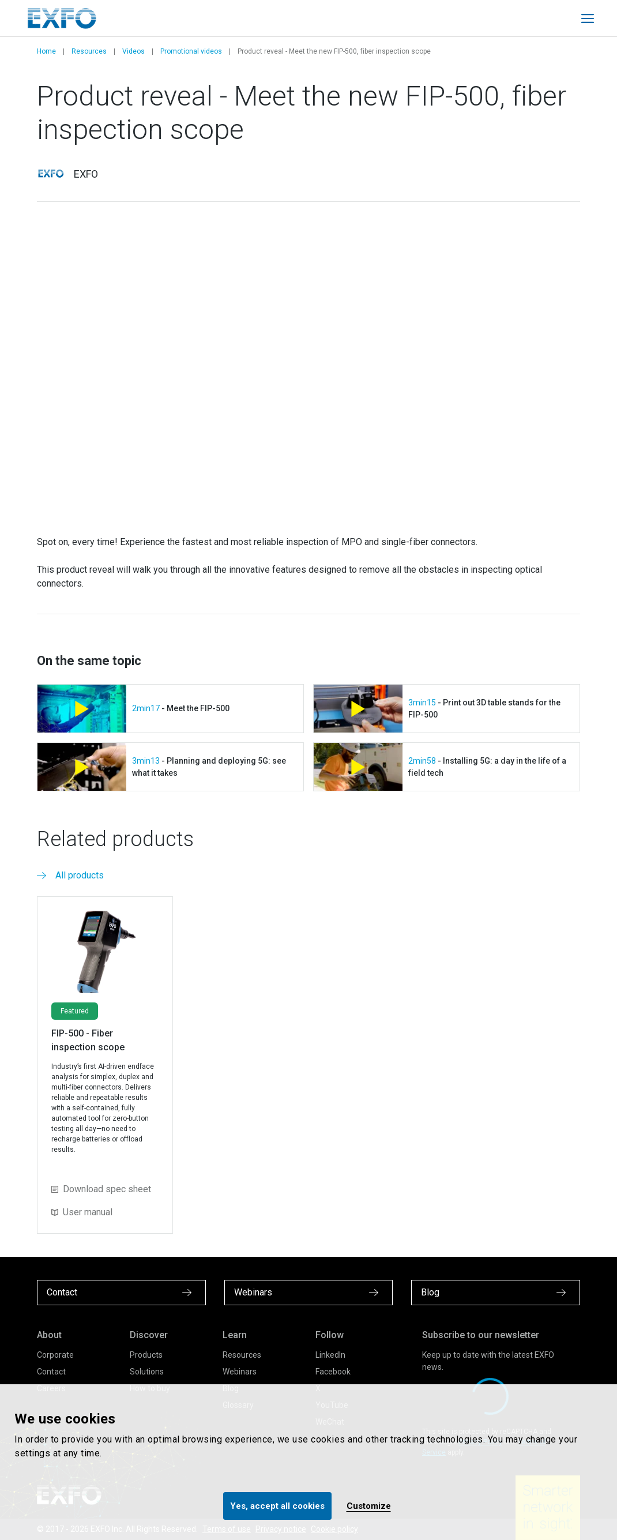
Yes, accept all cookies (277, 1506)
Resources (89, 51)
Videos (133, 51)
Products (146, 1354)
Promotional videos (191, 51)
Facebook (333, 1371)
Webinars (240, 1371)
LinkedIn (330, 1354)
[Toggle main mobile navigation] (587, 18)
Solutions (147, 1371)
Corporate (55, 1354)
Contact (51, 1371)
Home (46, 51)
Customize (369, 1506)
